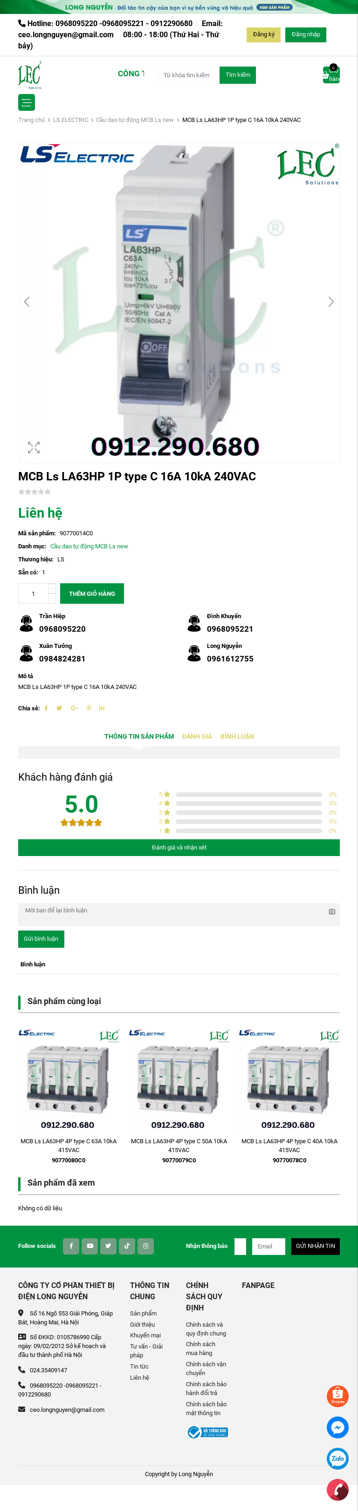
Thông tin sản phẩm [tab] (139, 737)
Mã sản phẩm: (37, 533)
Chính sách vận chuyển (206, 1368)
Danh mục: (32, 546)
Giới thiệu (142, 1324)
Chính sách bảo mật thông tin (206, 1409)
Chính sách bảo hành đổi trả (206, 1388)
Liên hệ (139, 1377)
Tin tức (139, 1366)
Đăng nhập (306, 34)
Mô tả (25, 676)
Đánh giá (197, 737)
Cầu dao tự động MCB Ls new (135, 119)
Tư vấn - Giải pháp (146, 1351)
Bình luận (237, 737)
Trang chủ (31, 119)
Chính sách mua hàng (200, 1348)
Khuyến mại (145, 1335)
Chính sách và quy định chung (206, 1329)
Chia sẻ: (29, 708)
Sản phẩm (143, 1313)
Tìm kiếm (238, 74)
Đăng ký (264, 34)
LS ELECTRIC (70, 119)
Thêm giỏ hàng (92, 593)
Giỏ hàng (331, 74)
